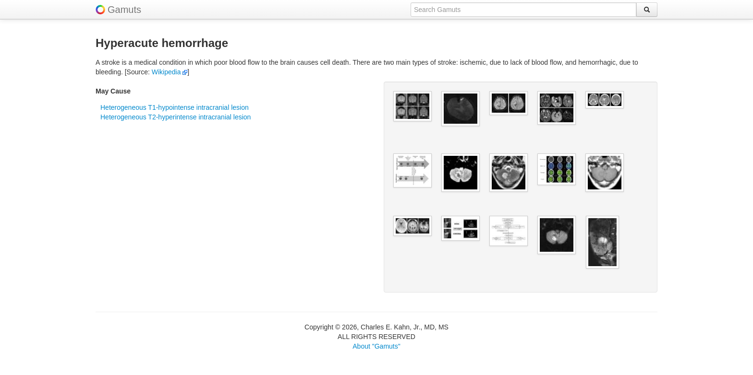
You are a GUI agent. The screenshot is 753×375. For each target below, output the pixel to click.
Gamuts (124, 9)
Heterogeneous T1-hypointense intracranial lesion (174, 107)
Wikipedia (170, 72)
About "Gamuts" (376, 346)
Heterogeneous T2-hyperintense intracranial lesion (175, 117)
